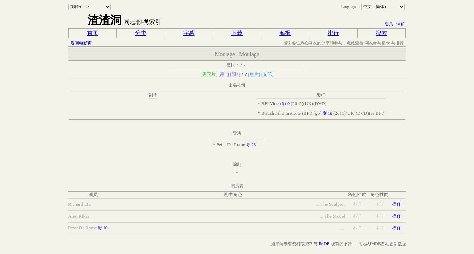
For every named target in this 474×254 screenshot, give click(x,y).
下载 (237, 33)
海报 (285, 33)
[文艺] (267, 74)
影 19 (327, 113)
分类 (140, 33)
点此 (361, 243)
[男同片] (208, 74)
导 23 (251, 144)
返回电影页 (81, 43)
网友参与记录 (377, 43)
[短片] (254, 74)
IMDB (323, 243)
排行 (333, 33)
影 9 (286, 103)
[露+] (224, 74)
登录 (389, 24)
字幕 (189, 33)
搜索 (381, 33)
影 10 (103, 227)
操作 (396, 204)
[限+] (235, 74)
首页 (92, 33)
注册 (400, 24)
